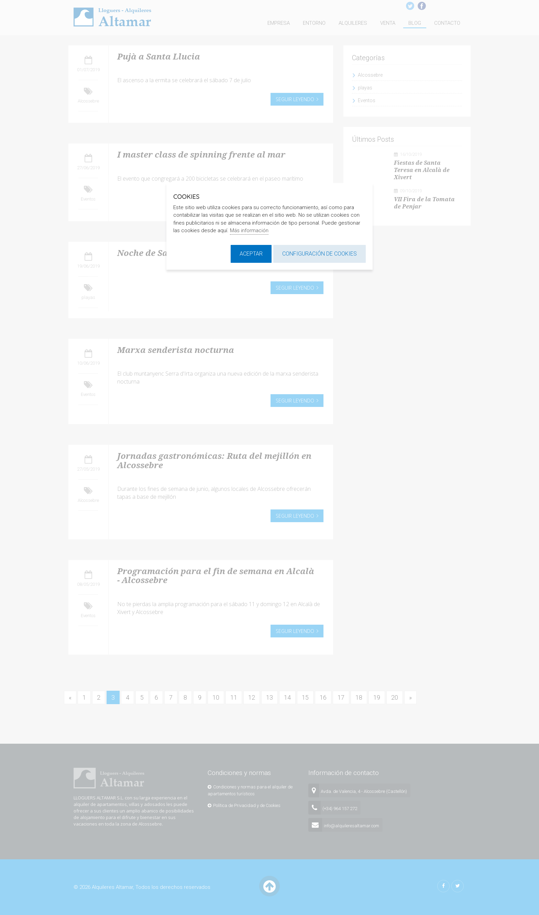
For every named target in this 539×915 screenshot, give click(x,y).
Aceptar (251, 253)
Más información (249, 230)
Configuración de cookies (319, 253)
